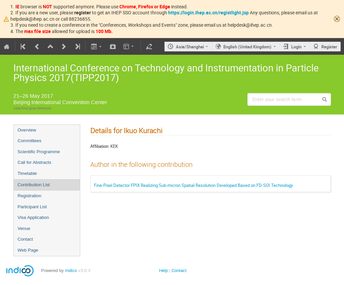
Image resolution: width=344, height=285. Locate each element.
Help (163, 270)
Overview (27, 129)
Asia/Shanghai (190, 47)
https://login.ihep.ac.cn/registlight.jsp (208, 12)
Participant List (32, 206)
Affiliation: (99, 146)
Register (329, 47)
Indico (71, 270)
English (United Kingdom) (247, 47)
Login (296, 47)
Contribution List (34, 184)
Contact (25, 239)
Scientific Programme (39, 151)
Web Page (28, 250)
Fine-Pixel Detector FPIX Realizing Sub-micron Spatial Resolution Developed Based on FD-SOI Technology (193, 185)
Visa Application (33, 217)
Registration (29, 195)
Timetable (27, 173)
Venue (24, 228)
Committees (29, 140)
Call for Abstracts (34, 162)
